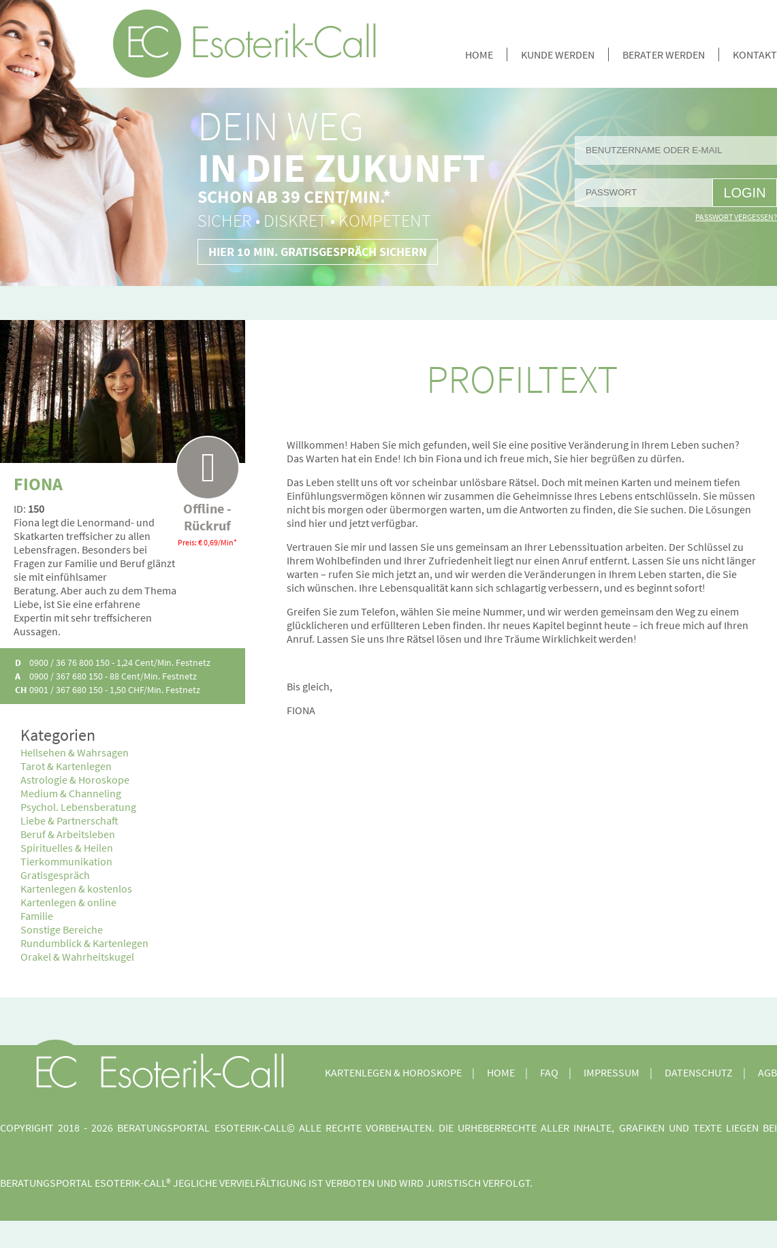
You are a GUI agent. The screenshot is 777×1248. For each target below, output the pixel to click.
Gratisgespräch (55, 875)
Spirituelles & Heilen (66, 847)
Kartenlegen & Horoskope (393, 1072)
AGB (767, 1072)
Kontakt (755, 54)
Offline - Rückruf (207, 485)
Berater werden (663, 54)
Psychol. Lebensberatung (78, 807)
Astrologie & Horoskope (74, 779)
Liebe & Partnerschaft (69, 820)
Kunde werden (557, 54)
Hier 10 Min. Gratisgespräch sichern (317, 251)
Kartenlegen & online (68, 902)
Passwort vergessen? (736, 217)
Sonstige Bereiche (61, 929)
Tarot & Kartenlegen (66, 766)
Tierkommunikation (66, 861)
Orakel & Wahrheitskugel (77, 956)
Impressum (611, 1072)
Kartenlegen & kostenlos (76, 888)
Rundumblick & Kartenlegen (84, 943)
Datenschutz (699, 1072)
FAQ (549, 1072)
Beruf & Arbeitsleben (67, 834)
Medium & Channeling (70, 793)
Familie (36, 916)
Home (479, 54)
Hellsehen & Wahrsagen (74, 752)
